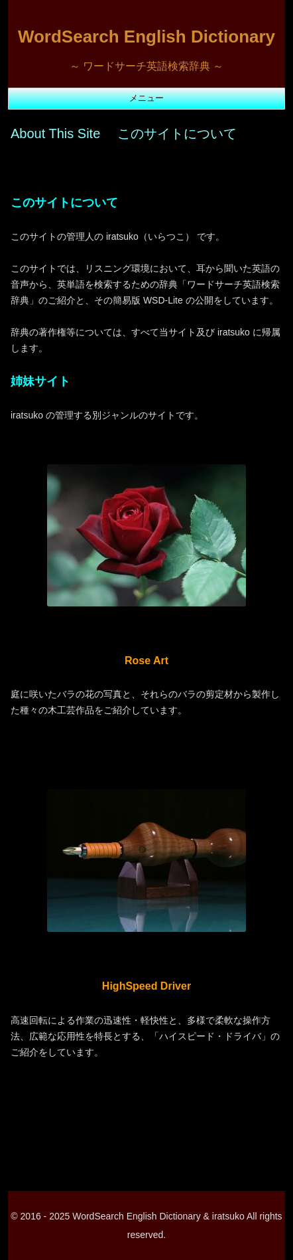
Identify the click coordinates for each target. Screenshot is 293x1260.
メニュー (146, 98)
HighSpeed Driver (146, 986)
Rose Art (146, 660)
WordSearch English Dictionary (146, 36)
